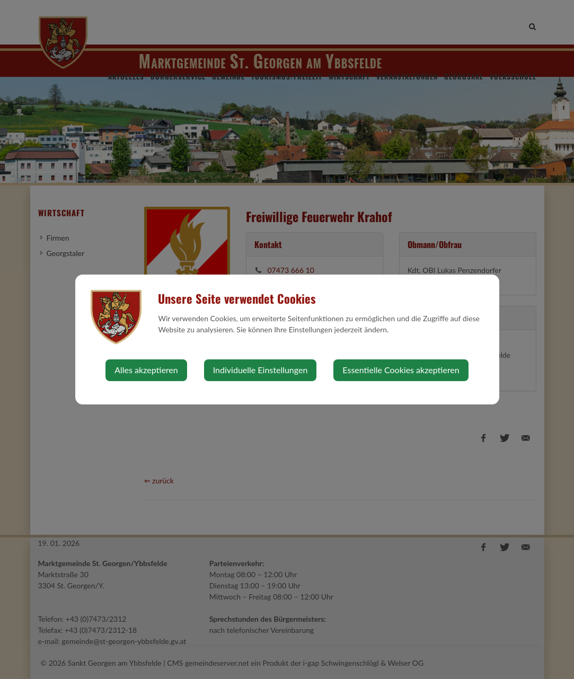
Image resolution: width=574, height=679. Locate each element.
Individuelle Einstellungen (260, 370)
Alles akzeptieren (146, 370)
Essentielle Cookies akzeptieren (400, 370)
